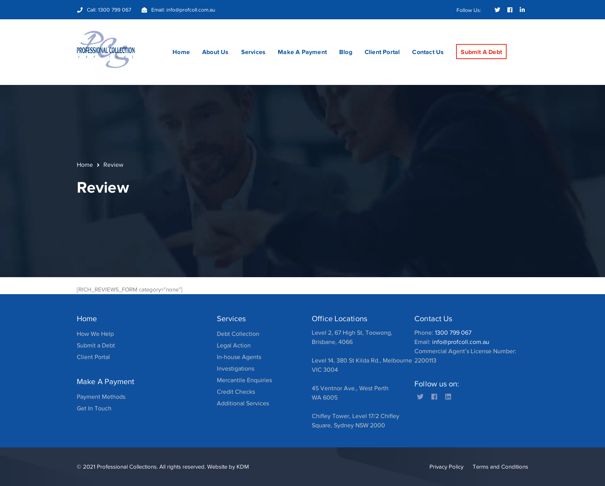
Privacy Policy (446, 467)
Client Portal (93, 357)
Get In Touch (94, 408)
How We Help (95, 333)
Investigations (235, 368)
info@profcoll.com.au (190, 10)
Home (85, 164)
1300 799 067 (114, 10)
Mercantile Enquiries (244, 380)
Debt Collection (238, 333)
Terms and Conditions (500, 467)
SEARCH (522, 37)
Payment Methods (101, 396)
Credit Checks (236, 391)
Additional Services (243, 403)
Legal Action (234, 345)
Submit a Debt (96, 345)
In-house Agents (239, 357)
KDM (243, 467)
